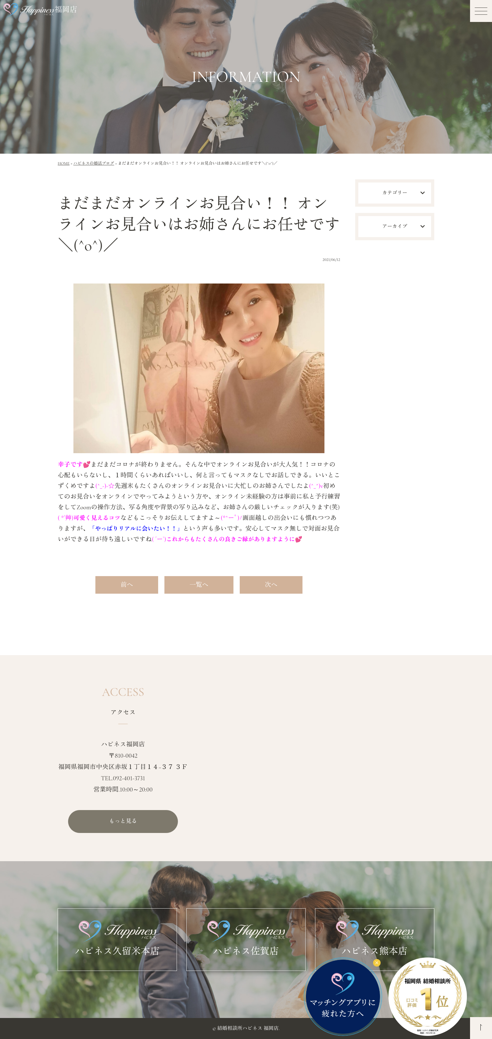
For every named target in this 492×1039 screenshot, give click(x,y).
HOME (64, 163)
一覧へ (199, 585)
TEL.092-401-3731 (123, 778)
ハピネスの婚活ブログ (93, 163)
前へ (126, 585)
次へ (271, 585)
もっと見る (123, 821)
